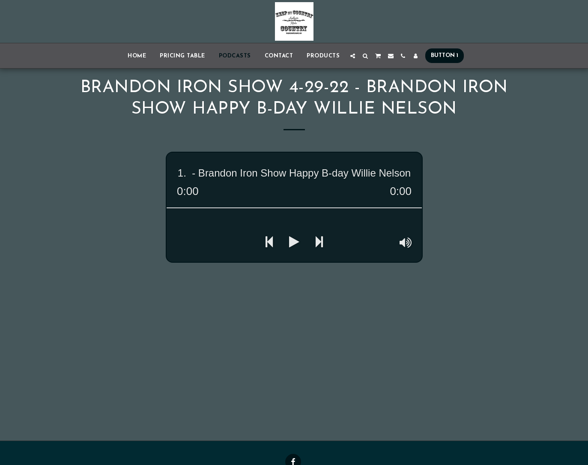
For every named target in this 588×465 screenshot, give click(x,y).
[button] (352, 56)
